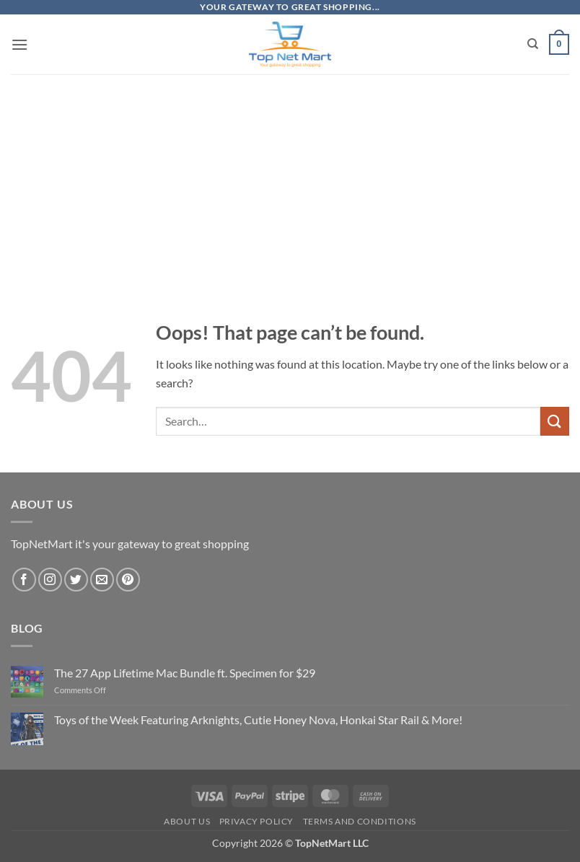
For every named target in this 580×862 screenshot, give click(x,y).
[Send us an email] (102, 579)
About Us (187, 821)
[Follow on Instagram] (50, 579)
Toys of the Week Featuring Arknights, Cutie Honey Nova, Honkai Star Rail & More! (258, 719)
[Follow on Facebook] (24, 579)
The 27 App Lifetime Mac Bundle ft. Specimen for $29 (184, 673)
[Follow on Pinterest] (128, 579)
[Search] (532, 44)
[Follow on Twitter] (76, 579)
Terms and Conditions (359, 821)
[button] (19, 44)
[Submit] (554, 421)
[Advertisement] (290, 175)
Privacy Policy (256, 821)
